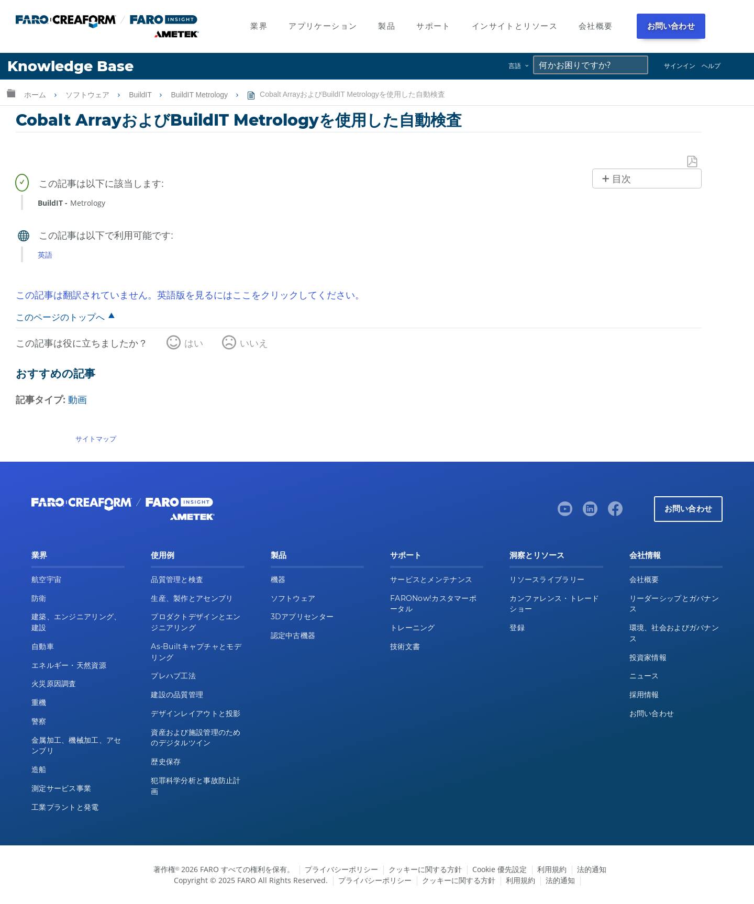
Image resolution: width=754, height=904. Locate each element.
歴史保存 (166, 761)
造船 (39, 769)
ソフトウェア (88, 95)
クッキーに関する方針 (425, 869)
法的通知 (591, 869)
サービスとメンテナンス (431, 579)
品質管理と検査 (177, 579)
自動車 (42, 646)
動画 (77, 399)
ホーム (36, 95)
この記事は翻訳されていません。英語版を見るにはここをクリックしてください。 (190, 294)
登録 (517, 627)
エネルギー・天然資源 (68, 665)
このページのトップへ (60, 317)
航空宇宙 (46, 579)
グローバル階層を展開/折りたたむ (11, 93)
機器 (278, 579)
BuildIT (141, 95)
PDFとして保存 (692, 162)
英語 (45, 255)
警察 (39, 721)
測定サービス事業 (61, 788)
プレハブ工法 (173, 675)
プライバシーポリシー (341, 869)
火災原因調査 (53, 683)
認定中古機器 (293, 635)
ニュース (644, 675)
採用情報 (644, 694)
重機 (39, 702)
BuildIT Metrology (200, 95)
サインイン (679, 65)
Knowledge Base (70, 66)
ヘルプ (711, 65)
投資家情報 (648, 657)
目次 (621, 179)
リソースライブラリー (546, 579)
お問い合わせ (671, 26)
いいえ (254, 343)
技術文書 (405, 646)
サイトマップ (95, 438)
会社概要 (644, 579)
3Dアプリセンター (302, 616)
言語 (514, 65)
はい (193, 343)
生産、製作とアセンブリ (192, 598)
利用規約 (552, 869)
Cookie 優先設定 (499, 869)
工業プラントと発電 (65, 807)
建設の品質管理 (177, 694)
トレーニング (412, 627)
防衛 (39, 598)
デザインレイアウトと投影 (195, 713)
